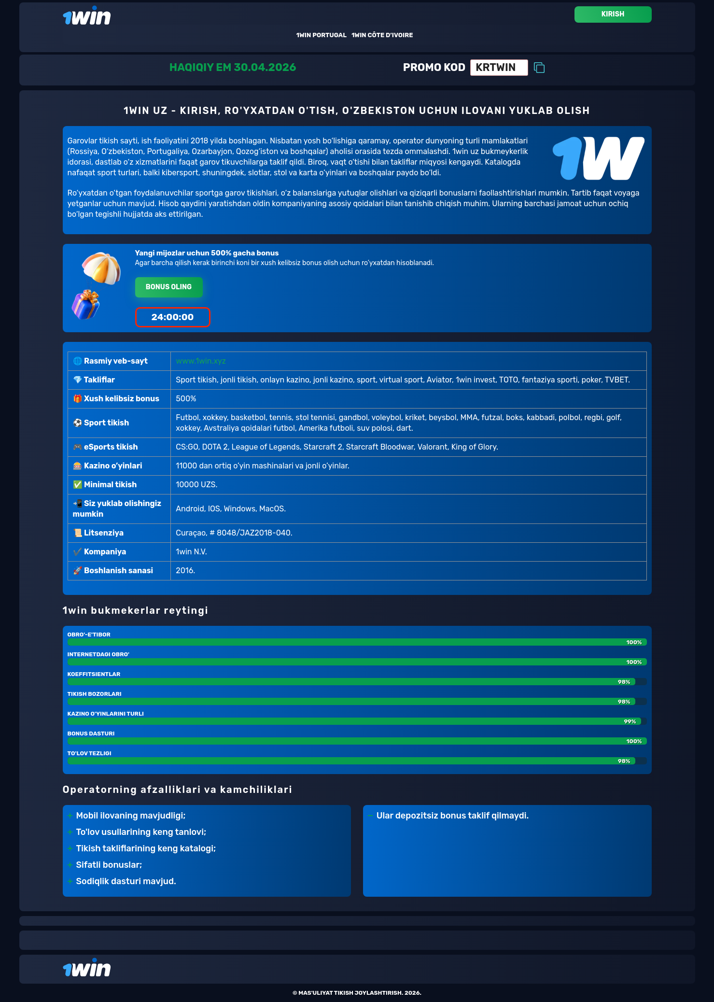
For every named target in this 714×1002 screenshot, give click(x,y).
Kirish (613, 14)
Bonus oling (169, 287)
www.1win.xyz (201, 361)
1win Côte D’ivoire (382, 35)
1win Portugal (321, 35)
